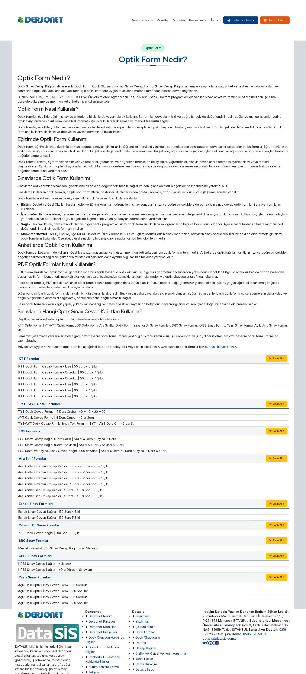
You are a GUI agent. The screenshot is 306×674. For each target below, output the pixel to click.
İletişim (216, 20)
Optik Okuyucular (147, 637)
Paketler (163, 20)
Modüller (178, 20)
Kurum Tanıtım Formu (103, 667)
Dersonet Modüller (102, 627)
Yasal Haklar (144, 659)
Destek (140, 643)
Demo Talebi (275, 20)
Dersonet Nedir (142, 20)
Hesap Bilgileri (145, 648)
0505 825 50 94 (255, 634)
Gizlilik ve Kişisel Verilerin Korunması (161, 653)
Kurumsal (142, 616)
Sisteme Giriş (238, 20)
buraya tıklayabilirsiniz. (221, 347)
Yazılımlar (142, 621)
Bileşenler (196, 20)
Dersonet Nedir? (100, 616)
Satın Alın (276, 358)
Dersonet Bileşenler (102, 632)
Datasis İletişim (146, 669)
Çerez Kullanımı (146, 664)
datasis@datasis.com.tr (220, 638)
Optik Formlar (145, 632)
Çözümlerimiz (145, 627)
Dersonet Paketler (101, 621)
